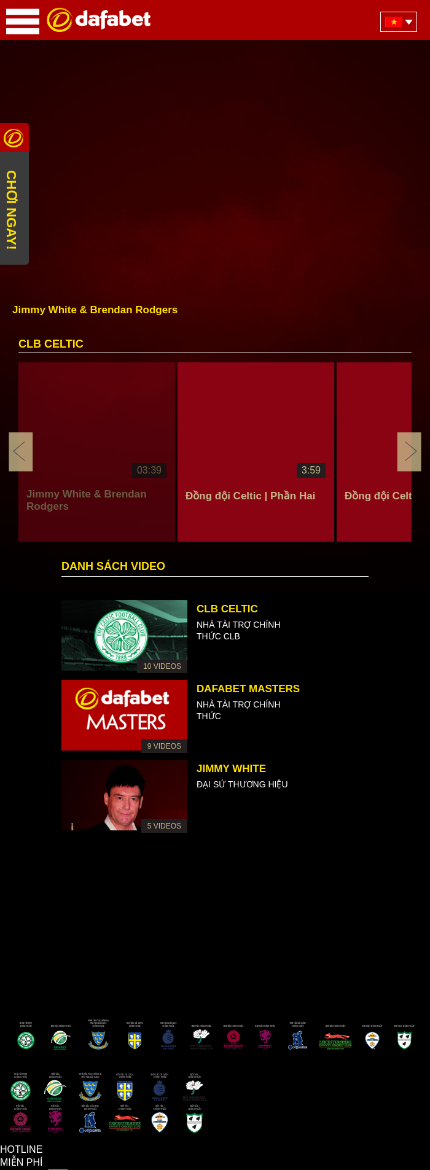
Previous (21, 452)
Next (409, 452)
